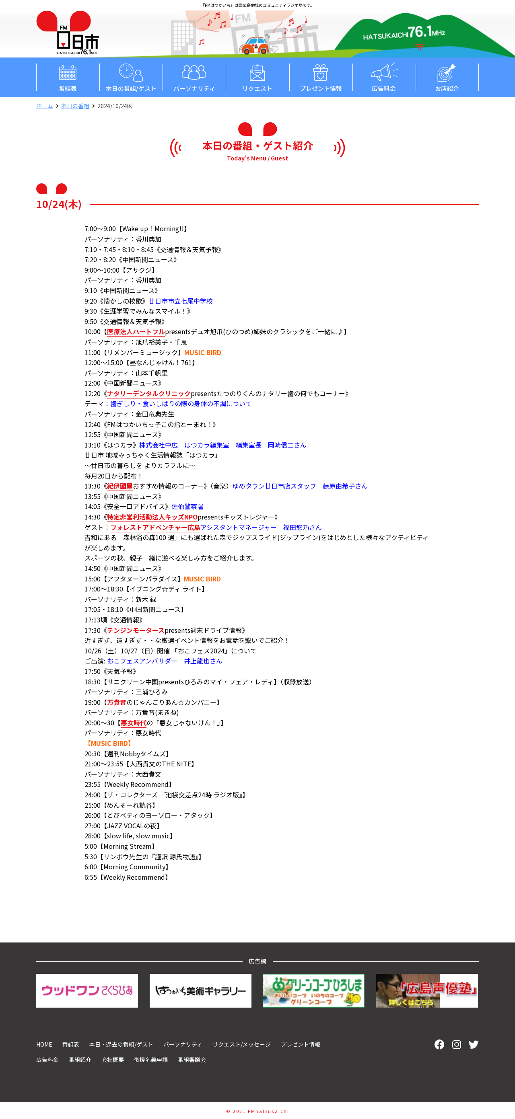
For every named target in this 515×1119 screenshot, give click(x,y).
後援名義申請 (151, 1059)
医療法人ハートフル (136, 331)
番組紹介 (80, 1059)
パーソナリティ (194, 77)
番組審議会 (192, 1059)
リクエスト (257, 77)
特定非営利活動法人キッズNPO (152, 517)
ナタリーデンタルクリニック (149, 393)
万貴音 (116, 702)
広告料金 (384, 77)
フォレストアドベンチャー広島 (155, 527)
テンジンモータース (136, 630)
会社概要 (112, 1059)
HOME (44, 1044)
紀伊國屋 (120, 486)
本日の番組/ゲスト (131, 77)
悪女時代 (133, 722)
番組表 (67, 77)
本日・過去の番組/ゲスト (121, 1044)
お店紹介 (447, 77)
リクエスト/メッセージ (241, 1044)
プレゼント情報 (320, 77)
